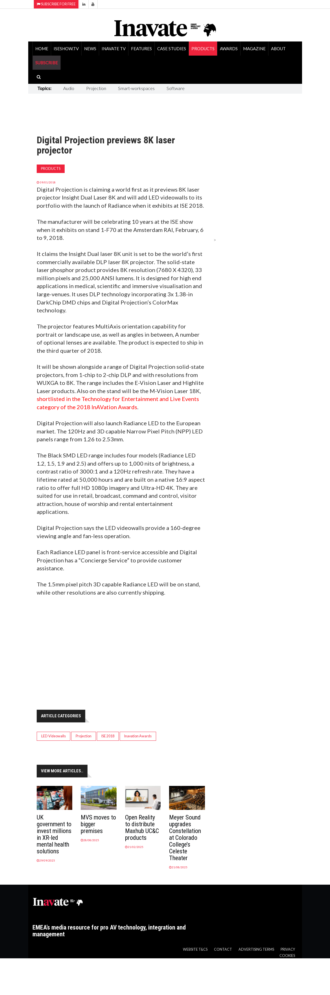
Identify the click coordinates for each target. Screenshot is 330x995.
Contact (223, 949)
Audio (68, 88)
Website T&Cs (195, 949)
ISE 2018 (107, 736)
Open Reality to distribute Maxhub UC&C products (142, 827)
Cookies (287, 956)
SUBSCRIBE (46, 62)
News (90, 48)
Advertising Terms (256, 949)
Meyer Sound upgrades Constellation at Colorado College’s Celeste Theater (185, 838)
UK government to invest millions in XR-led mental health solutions (54, 834)
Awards (229, 48)
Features (141, 48)
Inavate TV (114, 48)
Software (176, 88)
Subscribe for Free (56, 4)
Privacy (288, 949)
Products (203, 48)
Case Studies (171, 48)
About (278, 48)
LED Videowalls (53, 736)
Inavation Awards (138, 736)
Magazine (254, 48)
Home (41, 48)
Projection (96, 88)
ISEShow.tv (66, 48)
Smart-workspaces (136, 88)
